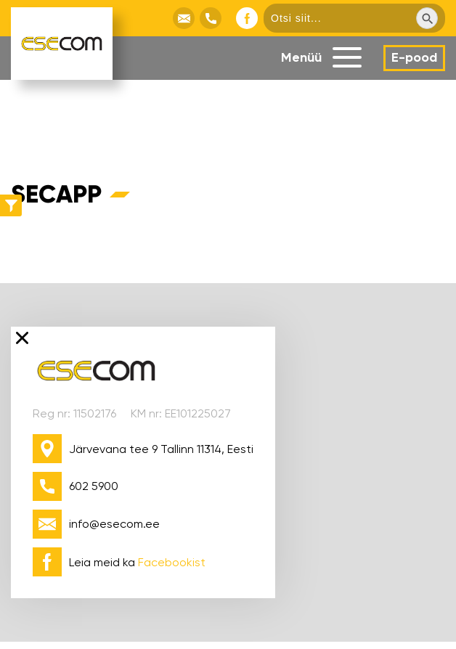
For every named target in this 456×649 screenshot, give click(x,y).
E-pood (414, 57)
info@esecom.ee (114, 524)
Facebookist (171, 562)
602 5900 (93, 486)
